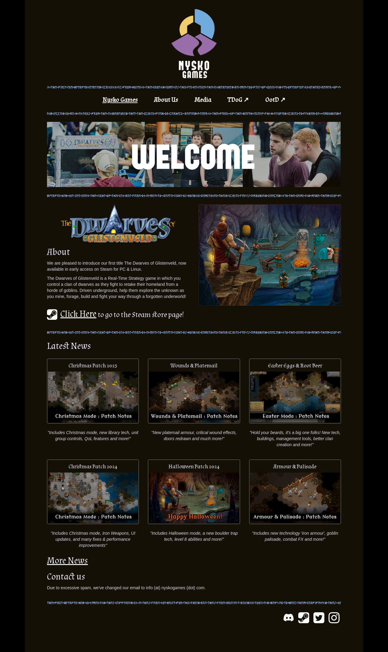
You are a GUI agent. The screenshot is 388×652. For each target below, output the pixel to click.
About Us (166, 100)
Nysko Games (120, 100)
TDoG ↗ (238, 100)
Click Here (71, 314)
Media (202, 100)
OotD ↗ (275, 100)
